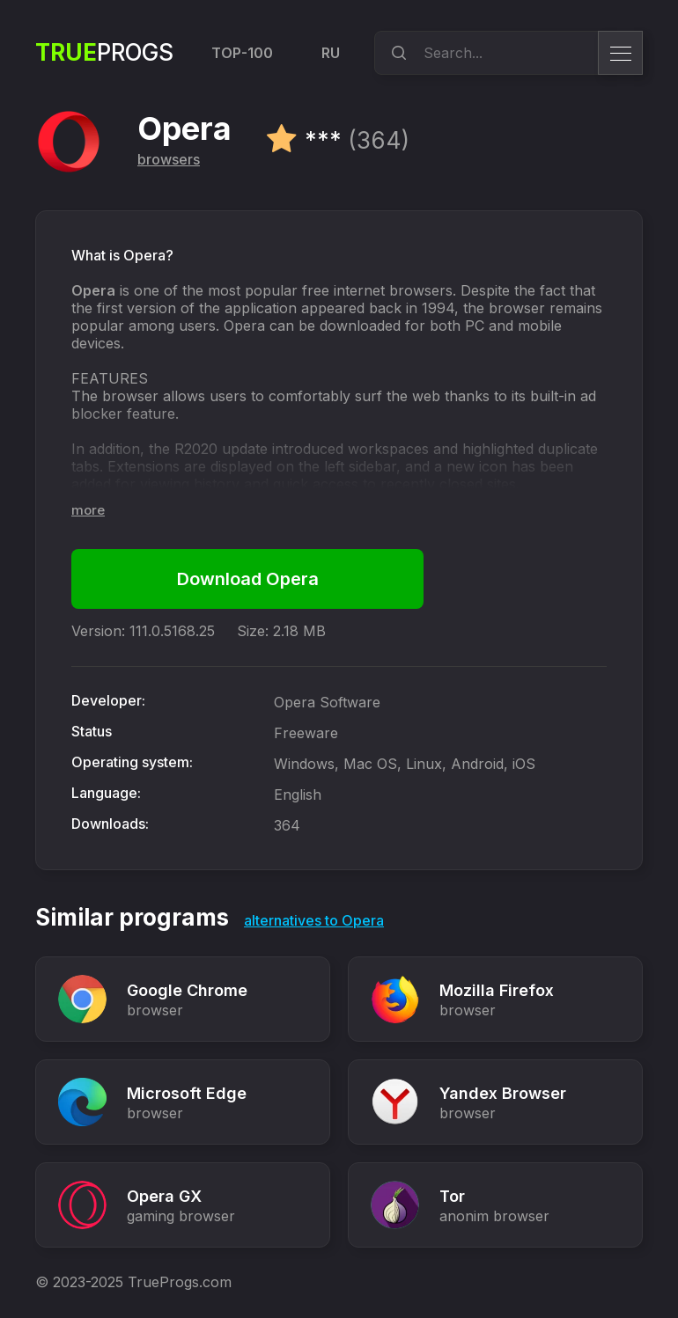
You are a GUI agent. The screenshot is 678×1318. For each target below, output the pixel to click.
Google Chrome (187, 990)
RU (330, 53)
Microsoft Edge (187, 1093)
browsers (168, 159)
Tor (452, 1196)
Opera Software (327, 702)
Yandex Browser (502, 1093)
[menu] (620, 53)
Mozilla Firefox (496, 990)
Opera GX (164, 1196)
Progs (104, 52)
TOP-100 (242, 53)
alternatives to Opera (314, 920)
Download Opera (248, 578)
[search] (396, 53)
